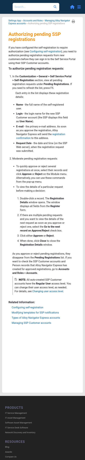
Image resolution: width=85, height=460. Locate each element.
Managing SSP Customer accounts (31, 322)
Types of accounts (36, 317)
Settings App (14, 20)
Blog (7, 447)
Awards (8, 452)
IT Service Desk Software (16, 427)
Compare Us (10, 457)
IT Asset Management (15, 418)
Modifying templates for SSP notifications (35, 312)
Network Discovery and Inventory (20, 432)
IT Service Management (16, 413)
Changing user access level (47, 291)
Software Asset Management (18, 422)
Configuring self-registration (45, 51)
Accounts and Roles (33, 20)
